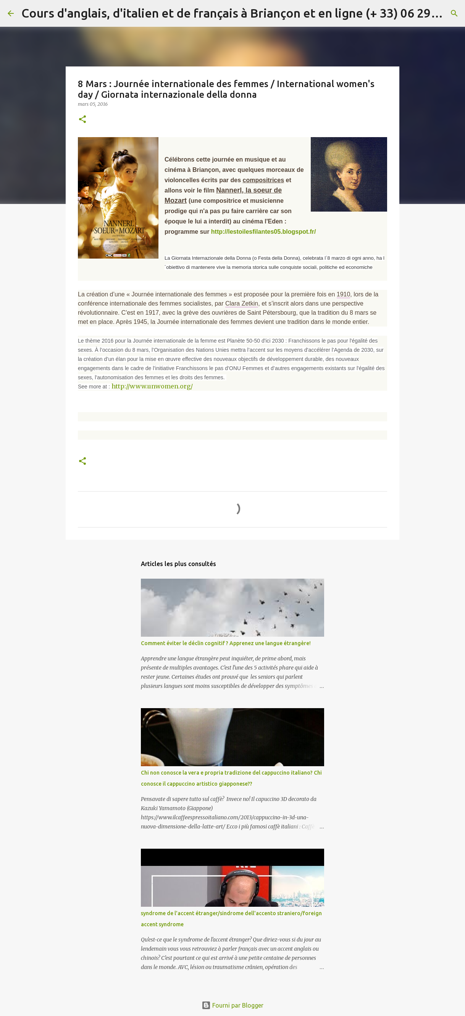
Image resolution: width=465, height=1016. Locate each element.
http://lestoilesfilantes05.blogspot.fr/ (263, 231)
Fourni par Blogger (232, 1005)
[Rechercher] (454, 13)
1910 (343, 294)
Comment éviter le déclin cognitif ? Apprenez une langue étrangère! (226, 643)
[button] (82, 120)
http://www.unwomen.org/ (152, 386)
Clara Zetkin (241, 303)
